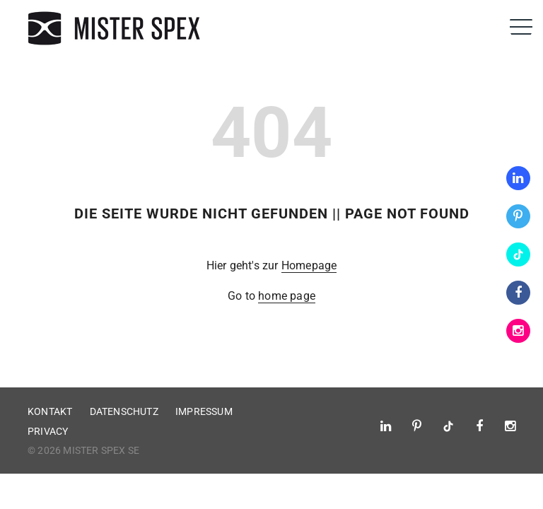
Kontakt (50, 411)
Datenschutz (124, 411)
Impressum (204, 411)
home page (286, 296)
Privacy (48, 431)
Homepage (309, 265)
